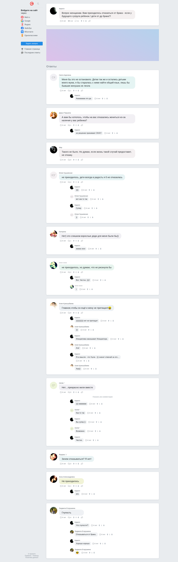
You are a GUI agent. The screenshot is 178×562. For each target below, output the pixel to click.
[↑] (82, 21)
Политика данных (31, 557)
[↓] (86, 21)
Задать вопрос (32, 43)
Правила (28, 556)
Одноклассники (29, 35)
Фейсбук (26, 28)
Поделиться (89, 21)
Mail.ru (25, 17)
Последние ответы (30, 52)
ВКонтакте (27, 31)
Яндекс (26, 24)
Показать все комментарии (103, 397)
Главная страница (30, 49)
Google (25, 20)
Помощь (36, 556)
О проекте (32, 554)
